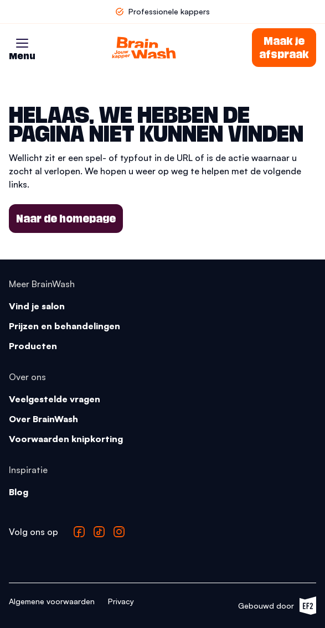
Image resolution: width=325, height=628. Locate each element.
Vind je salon (37, 306)
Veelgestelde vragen (54, 398)
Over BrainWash (43, 418)
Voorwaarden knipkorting (66, 438)
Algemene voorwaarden (52, 601)
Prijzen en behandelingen (64, 325)
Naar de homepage (66, 219)
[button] (22, 43)
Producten (33, 345)
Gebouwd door (277, 605)
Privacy (121, 601)
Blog (18, 491)
